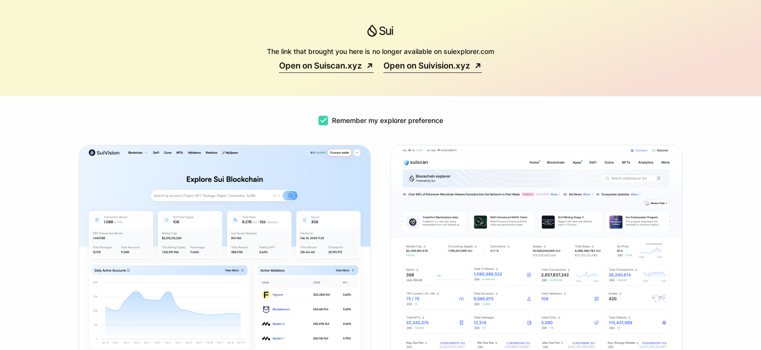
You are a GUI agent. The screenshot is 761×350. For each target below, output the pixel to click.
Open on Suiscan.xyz (326, 65)
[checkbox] (323, 120)
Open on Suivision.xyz (432, 65)
